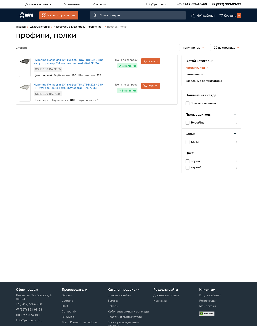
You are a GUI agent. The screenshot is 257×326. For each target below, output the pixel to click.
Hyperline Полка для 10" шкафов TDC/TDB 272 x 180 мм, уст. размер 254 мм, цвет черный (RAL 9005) (82, 63)
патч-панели (194, 76)
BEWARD (68, 316)
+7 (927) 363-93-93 (226, 4)
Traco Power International (80, 322)
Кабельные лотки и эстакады (128, 311)
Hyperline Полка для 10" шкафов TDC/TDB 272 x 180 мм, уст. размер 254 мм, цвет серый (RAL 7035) (82, 88)
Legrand (67, 300)
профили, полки (197, 69)
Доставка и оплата (36, 3)
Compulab (69, 311)
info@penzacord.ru (159, 3)
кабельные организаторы (204, 82)
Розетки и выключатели (125, 316)
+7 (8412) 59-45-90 (192, 4)
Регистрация (208, 300)
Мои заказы (207, 306)
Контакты (90, 3)
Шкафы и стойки (119, 295)
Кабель (113, 306)
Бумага (113, 300)
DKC (65, 306)
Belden (67, 295)
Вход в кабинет (210, 295)
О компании (66, 3)
